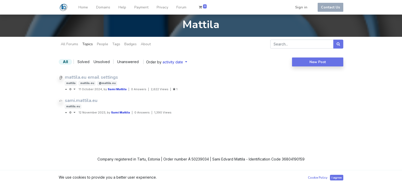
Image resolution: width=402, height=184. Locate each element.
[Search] (338, 44)
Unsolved (102, 62)
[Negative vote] (74, 89)
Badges (130, 44)
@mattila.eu (107, 83)
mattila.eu (87, 83)
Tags (116, 44)
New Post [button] (317, 62)
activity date (173, 62)
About (146, 44)
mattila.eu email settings (91, 77)
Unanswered (128, 62)
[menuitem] (83, 7)
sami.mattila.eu (81, 100)
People (102, 44)
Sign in (301, 7)
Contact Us (330, 7)
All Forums (69, 44)
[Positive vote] (67, 89)
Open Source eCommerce (321, 177)
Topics (87, 44)
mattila (70, 83)
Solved (83, 62)
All (65, 62)
